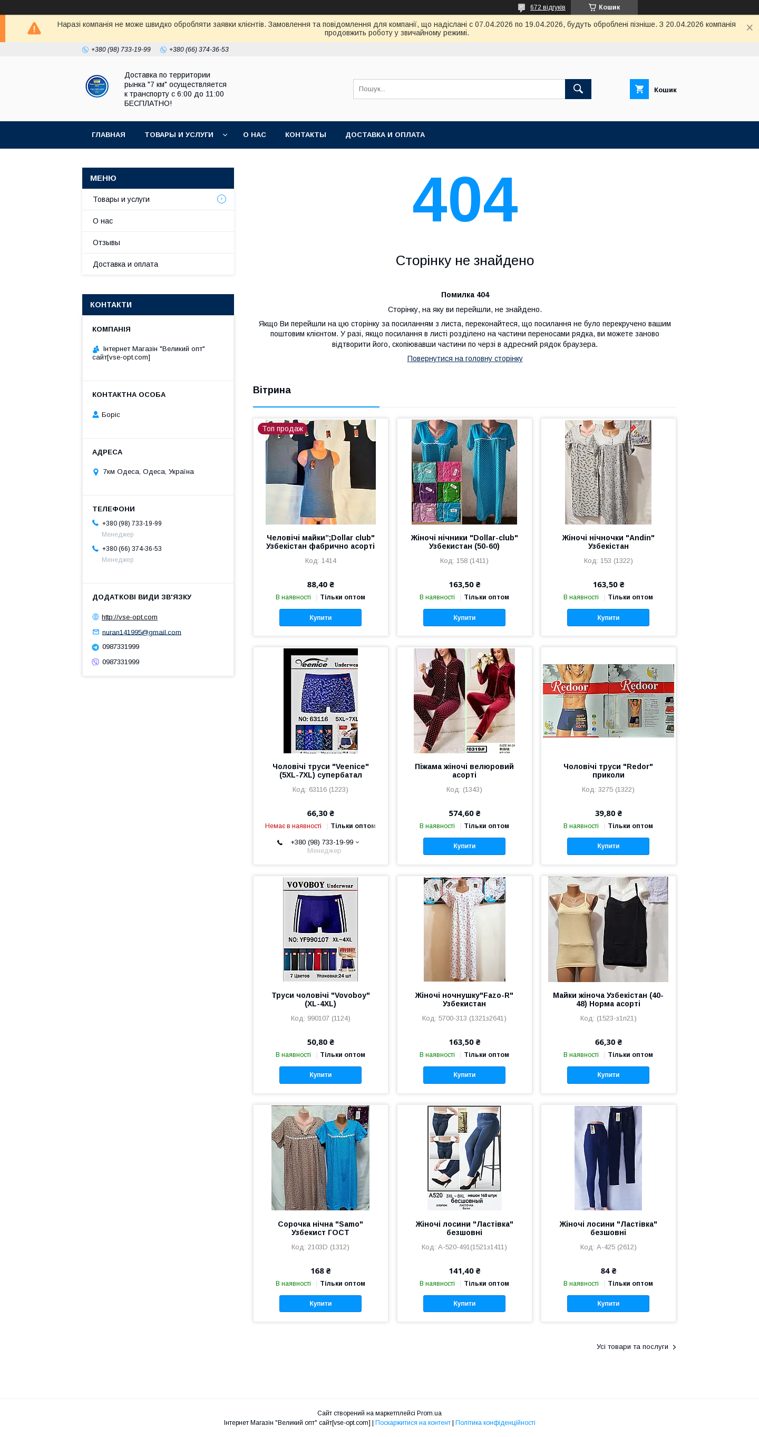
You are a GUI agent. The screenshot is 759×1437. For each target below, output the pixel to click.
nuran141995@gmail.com (141, 632)
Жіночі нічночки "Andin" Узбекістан (608, 541)
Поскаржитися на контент (413, 1422)
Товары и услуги (178, 135)
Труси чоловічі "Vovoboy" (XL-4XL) (320, 999)
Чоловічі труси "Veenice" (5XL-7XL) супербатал (321, 770)
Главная (108, 135)
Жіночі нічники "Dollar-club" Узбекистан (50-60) (464, 541)
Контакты (305, 135)
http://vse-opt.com (130, 617)
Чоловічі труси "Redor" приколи (608, 770)
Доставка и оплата (385, 135)
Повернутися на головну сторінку (465, 358)
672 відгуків (548, 7)
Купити (320, 618)
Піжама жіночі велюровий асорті (464, 770)
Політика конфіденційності (495, 1422)
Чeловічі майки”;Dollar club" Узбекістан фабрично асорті (320, 541)
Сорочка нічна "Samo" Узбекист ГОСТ (320, 1228)
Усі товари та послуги (632, 1347)
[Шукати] (578, 89)
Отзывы (106, 242)
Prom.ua (429, 1413)
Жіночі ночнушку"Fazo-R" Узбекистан (464, 999)
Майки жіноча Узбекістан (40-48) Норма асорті (608, 999)
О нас (254, 135)
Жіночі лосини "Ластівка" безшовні (464, 1228)
